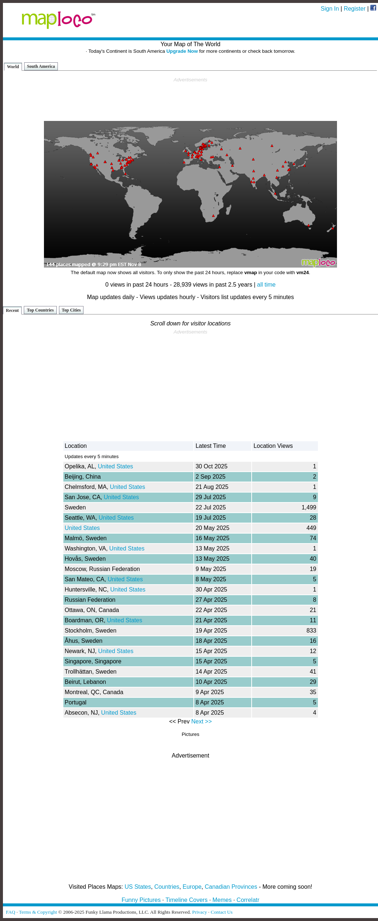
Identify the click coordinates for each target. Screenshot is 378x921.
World (13, 66)
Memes (221, 900)
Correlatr (248, 900)
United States (115, 466)
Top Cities (71, 310)
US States (138, 887)
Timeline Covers (187, 900)
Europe (192, 887)
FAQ (10, 912)
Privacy (199, 912)
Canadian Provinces (231, 887)
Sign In (330, 8)
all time (266, 284)
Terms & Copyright (38, 912)
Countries (166, 887)
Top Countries (40, 310)
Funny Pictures (141, 900)
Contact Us (222, 912)
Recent (12, 310)
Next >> (201, 721)
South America (41, 66)
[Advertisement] (190, 99)
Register (355, 8)
